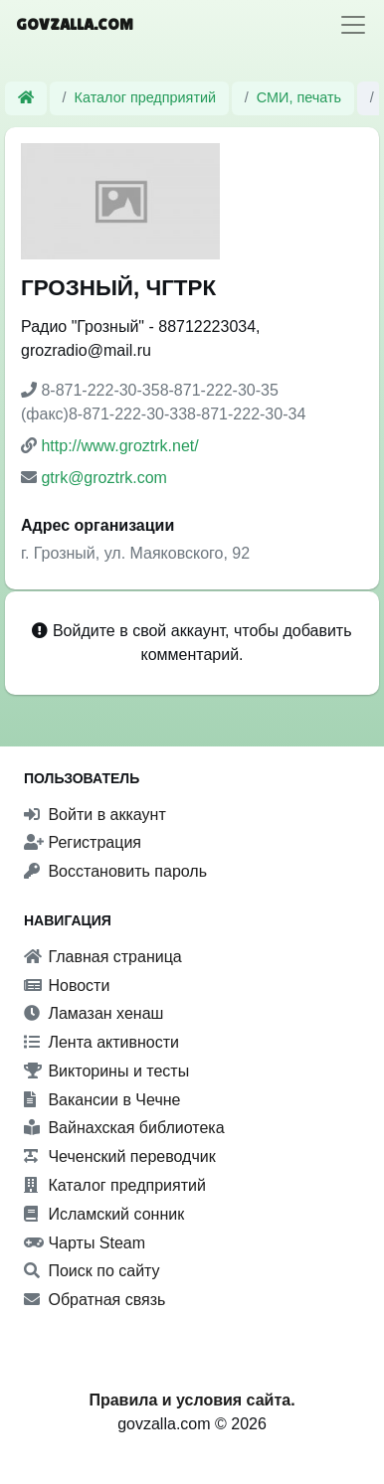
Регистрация (82, 842)
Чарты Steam (84, 1243)
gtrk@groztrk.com (103, 477)
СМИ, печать (299, 97)
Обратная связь (94, 1299)
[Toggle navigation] (353, 25)
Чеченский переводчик (120, 1156)
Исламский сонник (104, 1214)
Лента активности (101, 1042)
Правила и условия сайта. (191, 1400)
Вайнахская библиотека (124, 1127)
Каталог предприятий (146, 97)
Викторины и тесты (106, 1071)
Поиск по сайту (92, 1270)
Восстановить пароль (115, 871)
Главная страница (103, 956)
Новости (66, 985)
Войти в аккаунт (95, 814)
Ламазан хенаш (93, 1013)
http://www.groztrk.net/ (119, 445)
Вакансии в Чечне (102, 1099)
